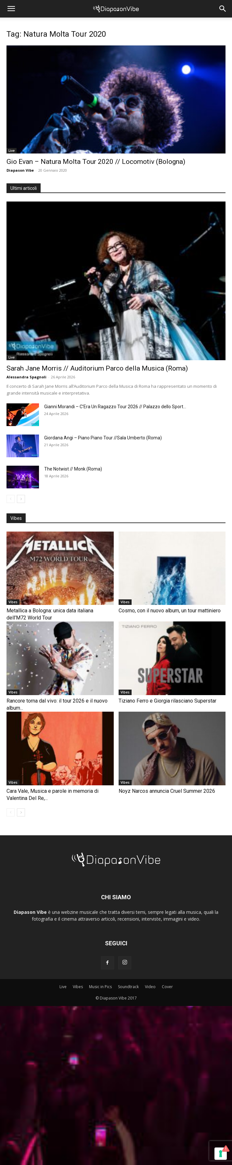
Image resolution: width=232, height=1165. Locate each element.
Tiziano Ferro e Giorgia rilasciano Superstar (167, 701)
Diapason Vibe (20, 170)
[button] (11, 9)
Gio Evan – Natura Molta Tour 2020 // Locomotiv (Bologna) (95, 162)
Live (11, 150)
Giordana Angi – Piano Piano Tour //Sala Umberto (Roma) (103, 437)
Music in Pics (100, 986)
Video (150, 986)
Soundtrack (128, 986)
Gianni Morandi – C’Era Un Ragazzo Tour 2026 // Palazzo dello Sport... (115, 406)
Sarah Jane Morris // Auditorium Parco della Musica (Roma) (97, 368)
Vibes (13, 602)
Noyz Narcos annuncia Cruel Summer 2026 (167, 791)
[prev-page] (10, 499)
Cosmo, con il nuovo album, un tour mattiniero (170, 610)
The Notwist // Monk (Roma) (73, 469)
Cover (167, 986)
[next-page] (21, 499)
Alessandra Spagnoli (26, 376)
